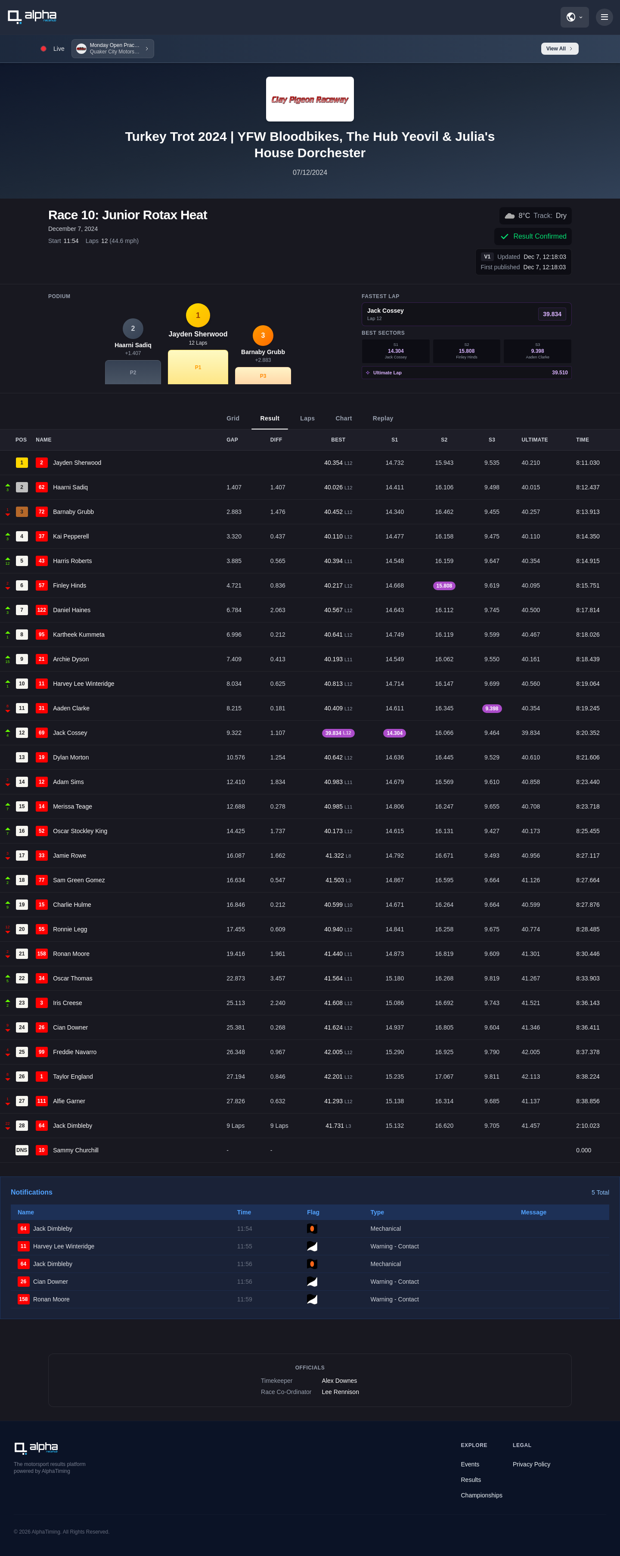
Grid (233, 422)
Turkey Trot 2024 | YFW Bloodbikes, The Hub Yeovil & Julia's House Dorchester (310, 144)
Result (269, 422)
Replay (383, 422)
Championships (482, 1495)
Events (470, 1464)
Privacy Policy (531, 1464)
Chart (343, 422)
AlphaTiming (46, 1532)
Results (471, 1479)
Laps (307, 422)
